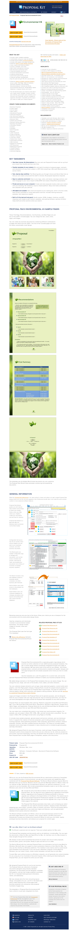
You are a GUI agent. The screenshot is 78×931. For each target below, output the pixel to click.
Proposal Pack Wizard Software (30, 781)
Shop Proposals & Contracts (28, 12)
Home (14, 12)
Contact (53, 12)
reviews (29, 773)
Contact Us (47, 922)
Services (30, 917)
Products (31, 915)
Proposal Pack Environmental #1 (50, 646)
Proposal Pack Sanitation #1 (49, 637)
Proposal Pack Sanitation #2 (49, 640)
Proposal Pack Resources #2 (49, 628)
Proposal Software (28, 60)
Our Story (47, 915)
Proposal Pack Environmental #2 (50, 649)
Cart (63, 12)
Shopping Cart (32, 919)
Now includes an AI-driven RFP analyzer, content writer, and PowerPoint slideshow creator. (39, 1)
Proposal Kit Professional (14, 44)
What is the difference (18, 637)
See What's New (57, 7)
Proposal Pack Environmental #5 (50, 634)
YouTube (16, 917)
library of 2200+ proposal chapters (25, 81)
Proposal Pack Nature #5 (48, 652)
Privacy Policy (51, 926)
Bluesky (16, 919)
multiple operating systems (54, 122)
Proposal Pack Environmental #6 (50, 643)
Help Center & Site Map (50, 917)
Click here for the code (26, 41)
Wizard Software (46, 107)
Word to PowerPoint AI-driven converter (52, 72)
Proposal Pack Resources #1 (49, 625)
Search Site (17, 922)
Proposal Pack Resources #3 (49, 631)
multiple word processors (53, 124)
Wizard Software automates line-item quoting (53, 74)
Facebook (16, 915)
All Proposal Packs (14, 15)
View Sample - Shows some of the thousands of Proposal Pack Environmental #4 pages (55, 42)
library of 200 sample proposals (24, 63)
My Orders (44, 12)
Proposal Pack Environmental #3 (50, 655)
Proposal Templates (49, 919)
